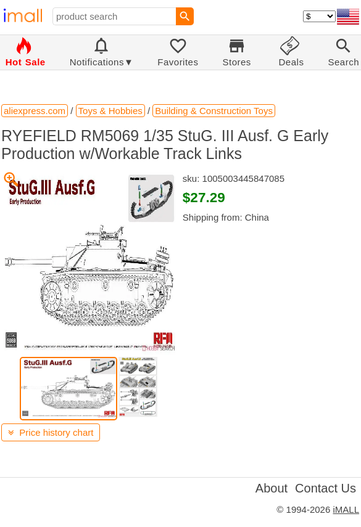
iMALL (346, 509)
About (271, 488)
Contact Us (325, 488)
